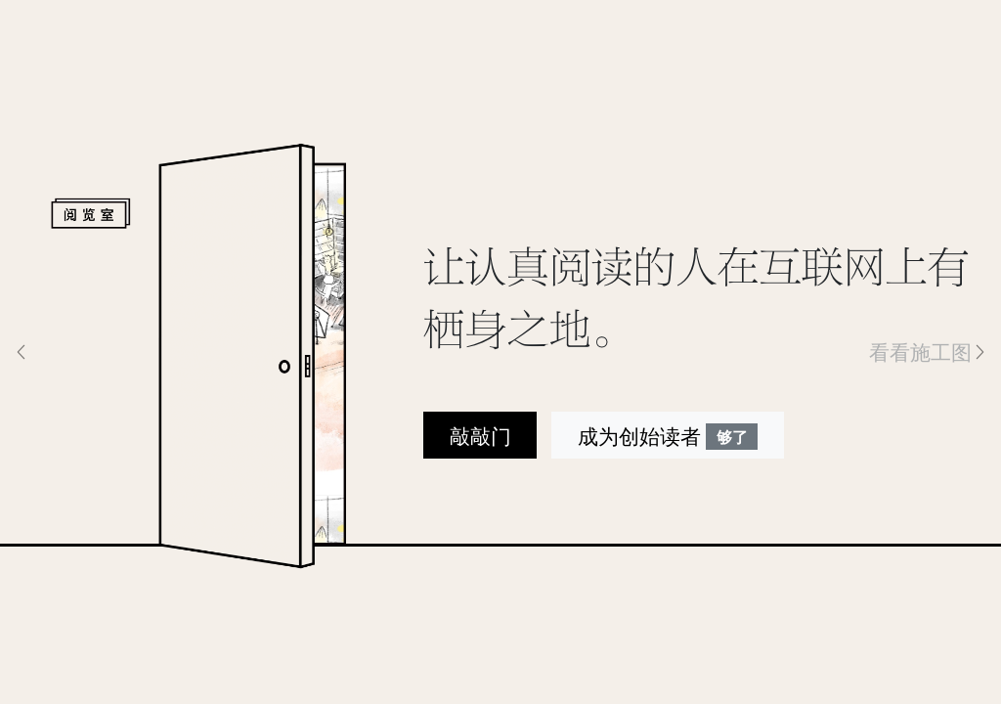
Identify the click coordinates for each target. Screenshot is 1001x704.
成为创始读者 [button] (668, 436)
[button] (75, 352)
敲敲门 (480, 435)
